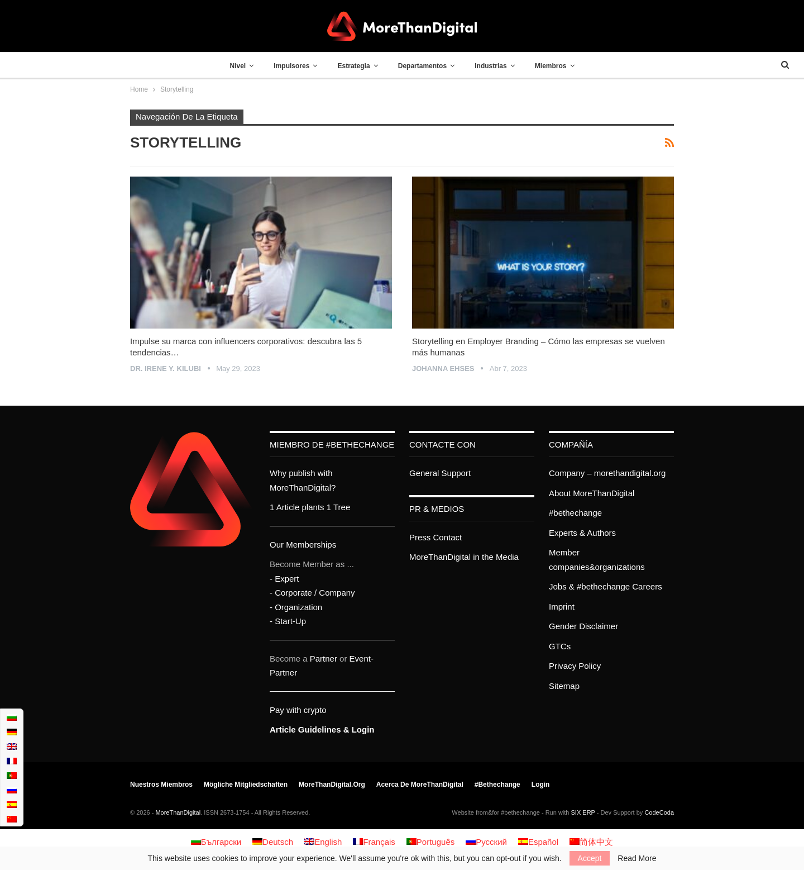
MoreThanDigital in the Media (464, 557)
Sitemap (564, 686)
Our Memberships (303, 544)
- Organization (296, 607)
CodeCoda (659, 812)
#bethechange (575, 512)
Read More (637, 858)
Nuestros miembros (161, 784)
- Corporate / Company (312, 592)
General (424, 473)
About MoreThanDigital (591, 493)
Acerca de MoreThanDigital (419, 784)
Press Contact (435, 537)
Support (456, 473)
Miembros (551, 66)
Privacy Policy (575, 666)
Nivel (237, 66)
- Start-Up (288, 621)
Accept (590, 858)
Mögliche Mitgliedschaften (246, 784)
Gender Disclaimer (583, 626)
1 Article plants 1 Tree (310, 507)
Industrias (490, 66)
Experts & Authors (582, 533)
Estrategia (354, 66)
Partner (323, 658)
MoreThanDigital (177, 812)
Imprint (562, 606)
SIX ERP (583, 812)
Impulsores (291, 66)
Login (541, 784)
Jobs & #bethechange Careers (605, 586)
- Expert (284, 578)
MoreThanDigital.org (332, 784)
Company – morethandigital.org (607, 473)
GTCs (560, 646)
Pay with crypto (298, 710)
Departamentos (422, 66)
